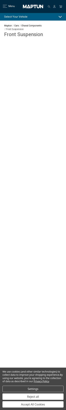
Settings (33, 389)
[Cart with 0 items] (60, 6)
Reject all (33, 397)
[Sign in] (54, 6)
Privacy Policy (41, 381)
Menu (6, 6)
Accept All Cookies (33, 404)
